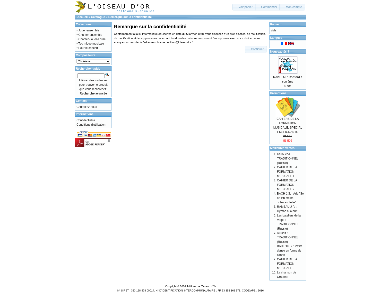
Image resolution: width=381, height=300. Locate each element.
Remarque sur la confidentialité (130, 17)
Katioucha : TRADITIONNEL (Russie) (287, 158)
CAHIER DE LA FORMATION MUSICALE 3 (287, 264)
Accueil (82, 17)
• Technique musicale (90, 43)
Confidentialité (86, 120)
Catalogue (98, 17)
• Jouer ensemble (88, 30)
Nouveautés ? (279, 51)
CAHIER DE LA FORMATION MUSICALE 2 (287, 185)
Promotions (278, 93)
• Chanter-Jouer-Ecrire (91, 39)
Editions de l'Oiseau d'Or (201, 286)
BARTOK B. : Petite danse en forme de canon (289, 250)
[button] (244, 7)
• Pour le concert (87, 48)
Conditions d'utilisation (91, 124)
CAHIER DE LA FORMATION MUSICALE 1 (287, 172)
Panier (274, 24)
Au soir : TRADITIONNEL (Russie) (287, 237)
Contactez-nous (87, 107)
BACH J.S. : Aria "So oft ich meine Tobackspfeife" (290, 198)
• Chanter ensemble (89, 35)
